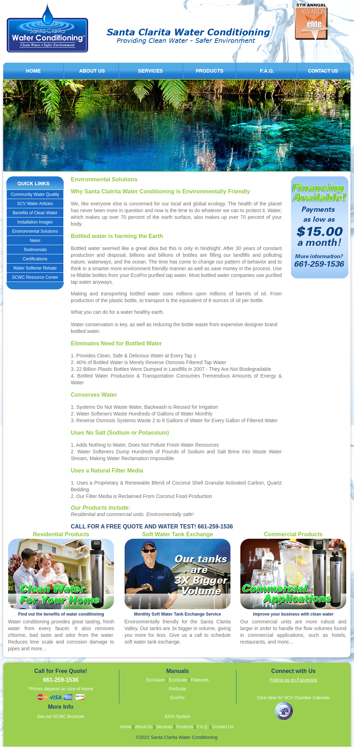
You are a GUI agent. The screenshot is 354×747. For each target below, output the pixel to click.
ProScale (177, 688)
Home (125, 726)
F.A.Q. (203, 726)
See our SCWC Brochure (60, 716)
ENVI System (177, 716)
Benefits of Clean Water (35, 212)
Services (164, 726)
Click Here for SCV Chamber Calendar (293, 697)
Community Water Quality (35, 194)
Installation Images (35, 222)
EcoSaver (156, 680)
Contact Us (222, 726)
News (35, 240)
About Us (143, 726)
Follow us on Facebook (293, 680)
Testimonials (35, 249)
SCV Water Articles (35, 203)
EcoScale (178, 680)
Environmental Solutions (35, 231)
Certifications (35, 258)
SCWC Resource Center (35, 277)
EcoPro (177, 697)
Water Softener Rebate (35, 268)
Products (184, 726)
